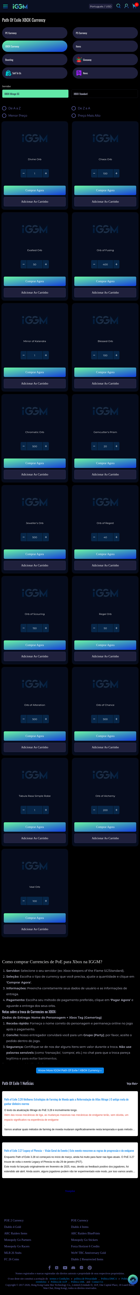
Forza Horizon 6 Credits (85, 1246)
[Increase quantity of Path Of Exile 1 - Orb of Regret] (116, 537)
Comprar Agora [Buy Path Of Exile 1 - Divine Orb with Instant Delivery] (35, 190)
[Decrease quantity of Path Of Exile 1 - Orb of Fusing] (94, 264)
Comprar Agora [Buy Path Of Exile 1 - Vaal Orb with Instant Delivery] (35, 918)
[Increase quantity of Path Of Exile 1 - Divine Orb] (46, 173)
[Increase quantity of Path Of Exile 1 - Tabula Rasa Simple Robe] (46, 810)
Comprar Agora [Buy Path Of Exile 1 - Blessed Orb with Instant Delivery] (105, 372)
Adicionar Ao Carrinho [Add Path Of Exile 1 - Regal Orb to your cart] (105, 656)
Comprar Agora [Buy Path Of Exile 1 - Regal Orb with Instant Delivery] (105, 645)
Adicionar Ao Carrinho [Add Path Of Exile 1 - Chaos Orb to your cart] (105, 201)
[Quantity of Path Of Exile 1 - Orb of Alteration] (35, 719)
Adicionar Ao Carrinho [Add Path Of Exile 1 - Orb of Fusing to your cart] (105, 292)
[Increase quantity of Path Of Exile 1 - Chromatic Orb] (46, 446)
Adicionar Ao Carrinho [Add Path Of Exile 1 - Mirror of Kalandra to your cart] (34, 383)
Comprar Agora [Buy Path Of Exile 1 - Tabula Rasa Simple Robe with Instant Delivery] (35, 827)
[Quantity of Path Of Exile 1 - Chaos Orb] (105, 173)
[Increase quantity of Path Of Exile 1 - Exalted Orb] (46, 264)
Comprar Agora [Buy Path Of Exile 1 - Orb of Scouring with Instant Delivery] (35, 645)
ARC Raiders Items (15, 1233)
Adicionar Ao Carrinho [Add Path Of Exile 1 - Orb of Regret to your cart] (105, 565)
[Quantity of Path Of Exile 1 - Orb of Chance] (105, 719)
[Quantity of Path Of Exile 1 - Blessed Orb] (105, 355)
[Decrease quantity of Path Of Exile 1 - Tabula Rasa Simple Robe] (24, 810)
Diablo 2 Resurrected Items (87, 1259)
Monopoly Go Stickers (84, 1239)
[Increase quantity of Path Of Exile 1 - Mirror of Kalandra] (46, 355)
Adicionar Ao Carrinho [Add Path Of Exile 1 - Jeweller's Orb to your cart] (34, 565)
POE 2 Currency (14, 1220)
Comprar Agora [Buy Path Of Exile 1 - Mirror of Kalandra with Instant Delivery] (35, 372)
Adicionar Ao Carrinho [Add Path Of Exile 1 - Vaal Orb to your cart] (34, 929)
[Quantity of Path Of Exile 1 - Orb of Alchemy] (105, 810)
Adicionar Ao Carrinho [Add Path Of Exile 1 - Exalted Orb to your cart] (34, 292)
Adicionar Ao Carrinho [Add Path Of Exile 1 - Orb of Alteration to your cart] (34, 747)
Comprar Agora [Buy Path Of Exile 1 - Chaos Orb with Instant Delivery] (105, 190)
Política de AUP (59, 1281)
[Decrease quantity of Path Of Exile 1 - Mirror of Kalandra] (24, 355)
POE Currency (79, 1220)
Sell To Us (13, 73)
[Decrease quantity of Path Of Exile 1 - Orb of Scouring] (24, 628)
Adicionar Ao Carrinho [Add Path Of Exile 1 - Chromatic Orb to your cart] (34, 474)
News (82, 73)
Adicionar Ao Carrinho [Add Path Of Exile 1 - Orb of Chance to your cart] (105, 747)
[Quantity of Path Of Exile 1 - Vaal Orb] (35, 901)
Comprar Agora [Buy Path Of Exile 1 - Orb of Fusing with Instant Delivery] (105, 281)
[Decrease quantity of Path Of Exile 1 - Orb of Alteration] (24, 719)
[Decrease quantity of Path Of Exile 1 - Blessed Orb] (94, 355)
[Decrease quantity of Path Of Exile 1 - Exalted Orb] (24, 264)
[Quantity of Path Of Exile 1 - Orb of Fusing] (105, 264)
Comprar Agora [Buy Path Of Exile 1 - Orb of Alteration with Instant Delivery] (35, 736)
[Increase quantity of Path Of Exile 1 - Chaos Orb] (116, 173)
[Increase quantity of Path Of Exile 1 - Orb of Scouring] (46, 628)
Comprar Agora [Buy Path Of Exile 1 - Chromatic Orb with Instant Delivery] (35, 463)
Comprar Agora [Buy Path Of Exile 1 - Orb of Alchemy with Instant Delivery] (105, 827)
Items (78, 46)
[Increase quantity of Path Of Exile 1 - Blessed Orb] (116, 355)
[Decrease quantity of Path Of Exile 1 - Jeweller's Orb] (24, 537)
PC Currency (11, 33)
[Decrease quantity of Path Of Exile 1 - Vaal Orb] (24, 901)
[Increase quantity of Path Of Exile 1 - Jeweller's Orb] (46, 537)
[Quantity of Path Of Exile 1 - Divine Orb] (35, 173)
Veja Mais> (132, 1083)
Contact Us (97, 1281)
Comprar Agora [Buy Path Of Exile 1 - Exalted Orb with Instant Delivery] (35, 281)
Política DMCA (109, 1278)
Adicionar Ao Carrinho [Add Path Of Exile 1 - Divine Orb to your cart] (34, 201)
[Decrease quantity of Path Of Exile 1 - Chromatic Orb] (24, 446)
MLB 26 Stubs (12, 1252)
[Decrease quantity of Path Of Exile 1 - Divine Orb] (24, 173)
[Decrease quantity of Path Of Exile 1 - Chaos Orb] (94, 173)
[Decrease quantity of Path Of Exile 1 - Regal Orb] (94, 628)
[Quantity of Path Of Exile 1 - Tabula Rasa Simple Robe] (35, 810)
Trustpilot (70, 1191)
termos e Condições (60, 1278)
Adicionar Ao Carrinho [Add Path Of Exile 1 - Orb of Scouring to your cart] (34, 656)
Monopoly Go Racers (17, 1246)
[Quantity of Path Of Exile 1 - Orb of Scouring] (35, 628)
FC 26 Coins (11, 1259)
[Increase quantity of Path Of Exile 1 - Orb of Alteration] (46, 719)
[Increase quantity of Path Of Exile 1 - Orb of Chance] (116, 719)
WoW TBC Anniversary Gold (88, 1252)
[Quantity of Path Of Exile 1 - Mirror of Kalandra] (35, 355)
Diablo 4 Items (80, 1227)
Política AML (78, 1281)
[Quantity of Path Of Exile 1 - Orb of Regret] (105, 537)
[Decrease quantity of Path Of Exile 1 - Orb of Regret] (94, 537)
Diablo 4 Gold (12, 1227)
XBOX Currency (12, 46)
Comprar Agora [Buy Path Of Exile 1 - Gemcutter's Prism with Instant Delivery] (105, 463)
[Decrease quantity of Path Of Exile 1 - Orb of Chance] (94, 719)
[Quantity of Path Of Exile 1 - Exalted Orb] (35, 264)
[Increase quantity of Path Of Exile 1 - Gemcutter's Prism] (116, 446)
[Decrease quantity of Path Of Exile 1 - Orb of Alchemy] (94, 810)
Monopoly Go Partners (17, 1239)
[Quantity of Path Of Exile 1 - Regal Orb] (105, 628)
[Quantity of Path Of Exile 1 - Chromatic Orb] (35, 446)
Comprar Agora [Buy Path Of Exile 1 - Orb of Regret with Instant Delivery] (105, 554)
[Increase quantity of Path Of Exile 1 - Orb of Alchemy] (116, 810)
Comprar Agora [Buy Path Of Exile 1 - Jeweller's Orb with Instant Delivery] (35, 554)
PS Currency (81, 33)
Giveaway (83, 59)
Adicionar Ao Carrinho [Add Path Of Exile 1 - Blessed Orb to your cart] (105, 383)
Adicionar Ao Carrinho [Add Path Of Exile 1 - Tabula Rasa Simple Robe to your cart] (34, 838)
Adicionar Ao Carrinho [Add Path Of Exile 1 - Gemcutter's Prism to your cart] (105, 474)
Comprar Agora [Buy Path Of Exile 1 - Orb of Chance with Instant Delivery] (105, 736)
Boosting (9, 59)
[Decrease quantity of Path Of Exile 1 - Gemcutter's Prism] (94, 446)
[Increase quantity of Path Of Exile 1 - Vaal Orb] (46, 901)
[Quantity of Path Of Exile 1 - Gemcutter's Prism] (105, 446)
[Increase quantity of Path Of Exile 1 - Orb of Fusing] (116, 264)
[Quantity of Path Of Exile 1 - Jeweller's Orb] (35, 537)
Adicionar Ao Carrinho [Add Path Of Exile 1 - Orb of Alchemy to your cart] (105, 838)
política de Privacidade (85, 1278)
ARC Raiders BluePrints (85, 1233)
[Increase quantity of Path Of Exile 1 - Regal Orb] (116, 628)
